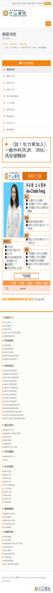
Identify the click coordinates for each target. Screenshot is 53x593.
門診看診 (6, 540)
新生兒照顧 (7, 352)
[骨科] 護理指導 (9, 391)
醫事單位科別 (8, 520)
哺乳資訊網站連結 (10, 355)
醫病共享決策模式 (10, 374)
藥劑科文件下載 (9, 447)
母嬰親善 (6, 345)
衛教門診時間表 (9, 370)
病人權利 (6, 550)
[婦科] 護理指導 (9, 381)
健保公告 (9, 82)
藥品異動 (6, 440)
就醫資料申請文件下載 (12, 543)
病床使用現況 (8, 554)
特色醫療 (8, 451)
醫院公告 (9, 76)
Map (47, 3)
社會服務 (6, 527)
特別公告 (9, 123)
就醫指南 (8, 532)
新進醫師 (6, 517)
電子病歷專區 (11, 96)
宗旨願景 (6, 326)
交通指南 (6, 557)
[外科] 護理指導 (9, 394)
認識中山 (8, 317)
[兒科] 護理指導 (9, 401)
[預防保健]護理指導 (11, 405)
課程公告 (9, 89)
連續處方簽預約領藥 (11, 433)
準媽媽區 (8, 340)
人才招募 (9, 102)
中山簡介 (6, 322)
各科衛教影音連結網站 (12, 411)
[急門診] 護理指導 (10, 377)
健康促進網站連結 (10, 408)
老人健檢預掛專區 (10, 564)
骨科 (5, 460)
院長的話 (6, 329)
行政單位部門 (8, 524)
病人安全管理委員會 (11, 332)
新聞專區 (9, 129)
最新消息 (23, 44)
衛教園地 (8, 365)
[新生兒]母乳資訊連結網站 (13, 418)
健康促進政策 (8, 336)
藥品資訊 (8, 425)
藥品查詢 (6, 437)
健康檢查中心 (8, 456)
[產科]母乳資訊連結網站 (13, 415)
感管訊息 (9, 109)
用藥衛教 (6, 443)
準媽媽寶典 (7, 349)
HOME (4, 44)
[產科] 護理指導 (9, 384)
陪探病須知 (7, 547)
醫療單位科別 (8, 513)
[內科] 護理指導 (9, 398)
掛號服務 (6, 537)
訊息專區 (13, 44)
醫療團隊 (8, 508)
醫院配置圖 (7, 560)
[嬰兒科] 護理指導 (10, 388)
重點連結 (9, 116)
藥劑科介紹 (7, 430)
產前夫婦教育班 (9, 359)
